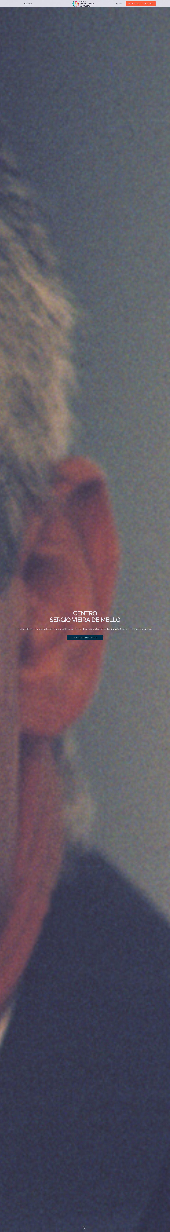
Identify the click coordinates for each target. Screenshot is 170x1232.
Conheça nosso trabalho (85, 637)
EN (117, 3)
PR (121, 3)
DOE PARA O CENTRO (140, 3)
